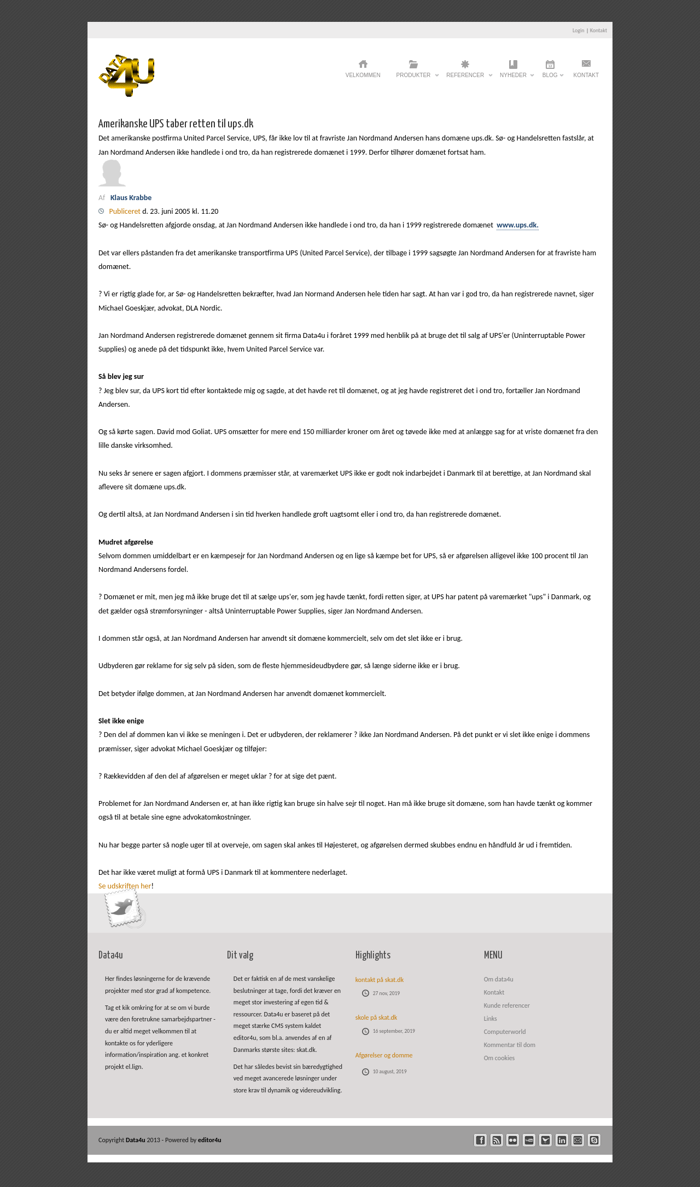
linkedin (562, 1140)
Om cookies (499, 1058)
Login (579, 30)
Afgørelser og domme (384, 1055)
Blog (550, 78)
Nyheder (513, 78)
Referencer (465, 78)
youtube (529, 1140)
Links (490, 1018)
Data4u (136, 1140)
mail (577, 1140)
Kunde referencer (507, 1005)
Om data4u (499, 979)
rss (496, 1140)
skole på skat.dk (376, 1017)
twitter (545, 1140)
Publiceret (126, 211)
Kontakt (598, 30)
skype (594, 1140)
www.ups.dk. (518, 225)
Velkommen (363, 75)
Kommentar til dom (509, 1045)
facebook (480, 1140)
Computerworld (505, 1032)
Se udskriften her (124, 886)
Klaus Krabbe (132, 197)
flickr (512, 1140)
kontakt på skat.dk (379, 980)
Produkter (413, 78)
